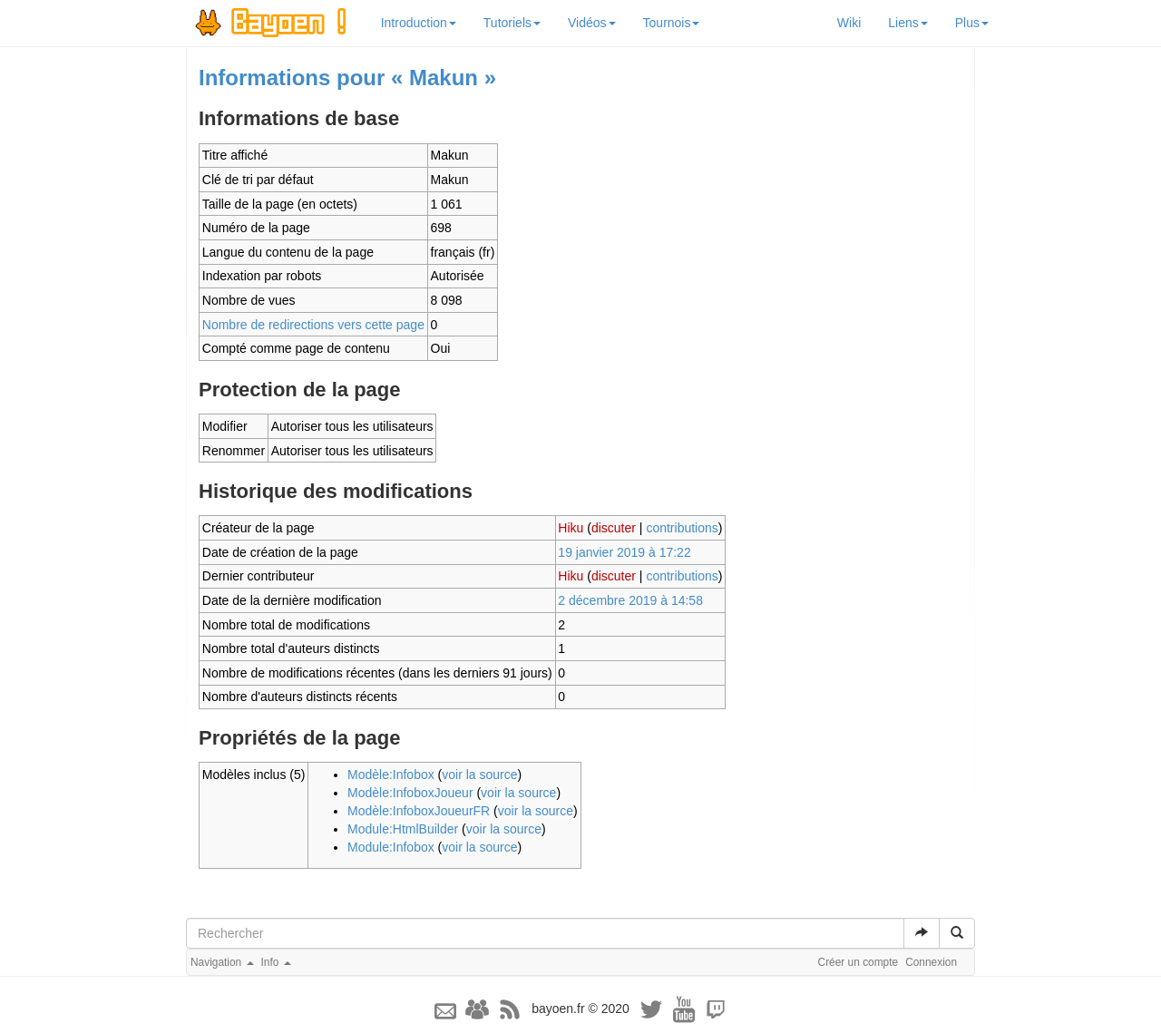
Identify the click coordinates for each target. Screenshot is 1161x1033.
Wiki (849, 22)
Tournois (671, 22)
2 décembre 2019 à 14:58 (630, 600)
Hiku (570, 528)
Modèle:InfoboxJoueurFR (418, 811)
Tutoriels (512, 22)
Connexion (931, 962)
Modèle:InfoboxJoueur (410, 792)
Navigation (222, 962)
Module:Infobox (390, 847)
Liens (907, 22)
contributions (681, 528)
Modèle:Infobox (390, 774)
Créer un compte (858, 962)
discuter (613, 528)
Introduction (418, 22)
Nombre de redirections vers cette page (313, 324)
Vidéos (592, 22)
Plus (972, 22)
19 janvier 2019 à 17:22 (624, 552)
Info (276, 962)
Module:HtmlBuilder (402, 829)
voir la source (479, 774)
